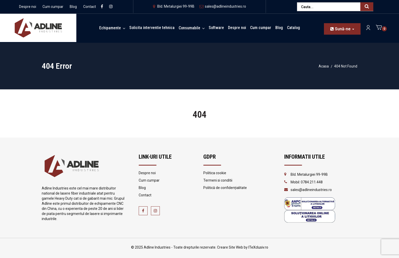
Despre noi (27, 7)
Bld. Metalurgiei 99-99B (173, 6)
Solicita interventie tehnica (152, 27)
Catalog (293, 27)
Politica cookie (214, 173)
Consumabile (189, 27)
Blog (73, 7)
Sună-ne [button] (342, 28)
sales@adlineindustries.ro (223, 6)
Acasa (324, 66)
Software (216, 27)
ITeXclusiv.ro (258, 247)
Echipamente (110, 27)
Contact (89, 7)
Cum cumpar (52, 7)
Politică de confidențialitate (225, 188)
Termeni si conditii (217, 180)
